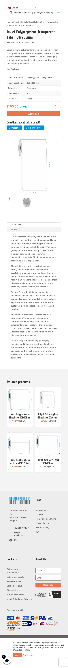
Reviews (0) (16, 229)
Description (16, 224)
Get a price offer (34, 128)
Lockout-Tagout (14, 586)
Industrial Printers (15, 594)
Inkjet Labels (34, 22)
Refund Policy (42, 527)
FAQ (37, 532)
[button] (22, 8)
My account (41, 510)
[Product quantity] (56, 105)
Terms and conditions (45, 519)
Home (9, 22)
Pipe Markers (13, 590)
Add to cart (33, 114)
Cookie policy (29, 655)
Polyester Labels (15, 581)
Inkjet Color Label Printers (19, 599)
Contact (39, 514)
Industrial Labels (20, 22)
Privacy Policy (42, 523)
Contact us (14, 128)
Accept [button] (18, 655)
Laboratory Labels (15, 577)
